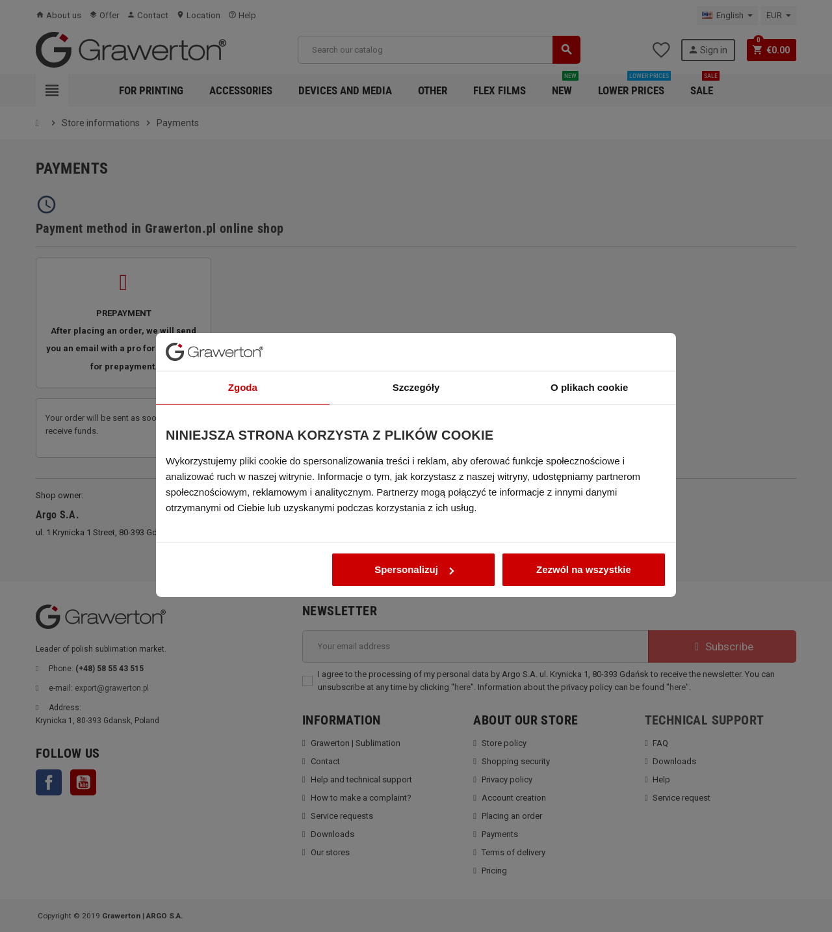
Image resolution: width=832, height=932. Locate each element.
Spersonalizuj (414, 553)
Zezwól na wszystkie (583, 553)
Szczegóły (416, 371)
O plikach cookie (589, 371)
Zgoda (242, 371)
